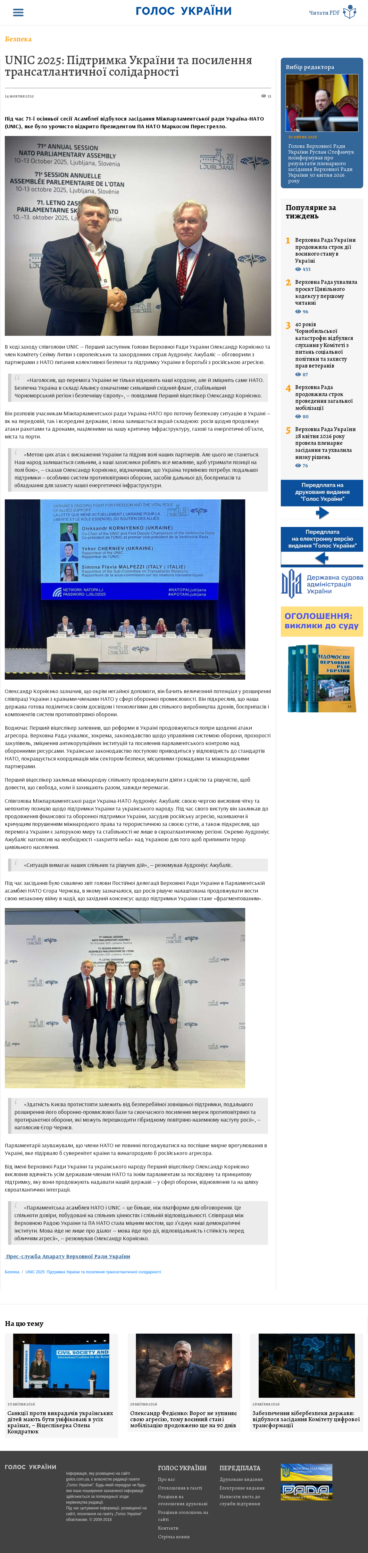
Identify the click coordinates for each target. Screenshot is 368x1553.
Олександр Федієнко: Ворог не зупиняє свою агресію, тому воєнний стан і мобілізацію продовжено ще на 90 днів (183, 1419)
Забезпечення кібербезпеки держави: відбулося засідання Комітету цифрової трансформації (306, 1419)
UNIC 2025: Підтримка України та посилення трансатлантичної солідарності (128, 65)
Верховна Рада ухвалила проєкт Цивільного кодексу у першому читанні (326, 292)
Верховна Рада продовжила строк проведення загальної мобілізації (324, 398)
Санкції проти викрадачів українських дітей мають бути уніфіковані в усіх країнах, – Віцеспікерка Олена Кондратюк (60, 1422)
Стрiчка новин (174, 1536)
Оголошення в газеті (180, 1488)
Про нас (166, 1479)
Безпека (18, 39)
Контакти (168, 1528)
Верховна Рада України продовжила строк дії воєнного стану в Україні (325, 250)
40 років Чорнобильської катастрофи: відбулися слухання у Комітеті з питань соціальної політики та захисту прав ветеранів (324, 345)
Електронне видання (242, 1488)
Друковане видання (241, 1479)
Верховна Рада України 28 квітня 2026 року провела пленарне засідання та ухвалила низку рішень (325, 443)
